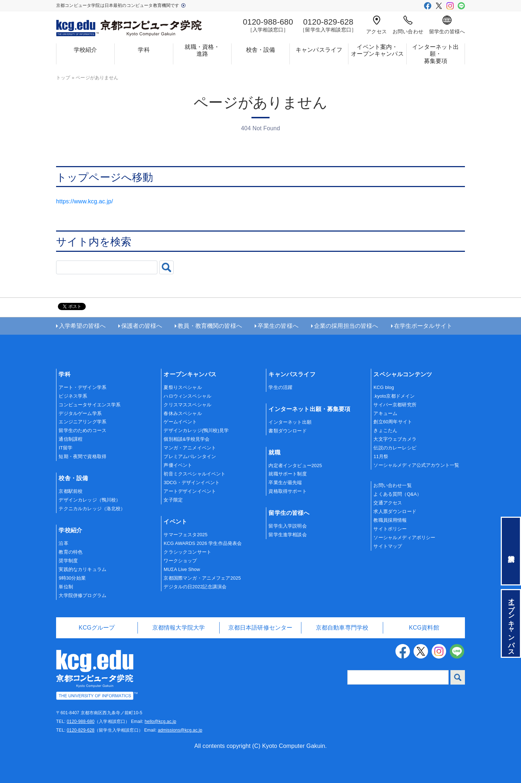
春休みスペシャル (183, 413)
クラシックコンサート (187, 552)
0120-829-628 (80, 730)
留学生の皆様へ (447, 25)
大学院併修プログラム (82, 595)
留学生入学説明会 (287, 526)
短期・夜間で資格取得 (82, 456)
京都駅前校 (70, 491)
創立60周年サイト (392, 421)
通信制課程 (70, 439)
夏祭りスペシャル (183, 387)
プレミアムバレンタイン (190, 456)
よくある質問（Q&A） (397, 494)
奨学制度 (68, 560)
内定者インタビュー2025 (295, 465)
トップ (63, 77)
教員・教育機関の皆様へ (210, 326)
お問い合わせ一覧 (392, 485)
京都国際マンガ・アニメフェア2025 (202, 578)
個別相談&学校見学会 (186, 439)
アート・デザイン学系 (82, 387)
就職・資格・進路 (202, 50)
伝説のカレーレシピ (394, 447)
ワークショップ (180, 560)
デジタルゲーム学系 (80, 413)
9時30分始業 (72, 578)
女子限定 (173, 500)
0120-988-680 (80, 721)
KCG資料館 (424, 628)
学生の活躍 (280, 387)
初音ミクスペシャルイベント (194, 474)
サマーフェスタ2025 (185, 534)
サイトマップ (387, 546)
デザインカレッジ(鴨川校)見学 (196, 430)
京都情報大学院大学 (178, 628)
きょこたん (385, 430)
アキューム (385, 413)
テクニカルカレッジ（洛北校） (92, 508)
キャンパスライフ (319, 50)
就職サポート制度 (287, 474)
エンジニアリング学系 (82, 421)
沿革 (63, 543)
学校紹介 (85, 50)
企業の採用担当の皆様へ (346, 326)
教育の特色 (70, 552)
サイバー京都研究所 (394, 404)
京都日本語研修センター (260, 628)
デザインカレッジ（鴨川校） (89, 500)
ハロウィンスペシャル (187, 396)
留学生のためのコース (82, 430)
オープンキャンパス (190, 374)
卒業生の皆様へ (278, 326)
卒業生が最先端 (285, 482)
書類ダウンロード (287, 430)
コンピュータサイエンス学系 (89, 404)
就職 (274, 452)
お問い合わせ (408, 25)
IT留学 (65, 447)
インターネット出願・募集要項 (435, 54)
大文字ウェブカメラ (394, 439)
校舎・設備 (260, 50)
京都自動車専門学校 (342, 628)
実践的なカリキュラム (82, 569)
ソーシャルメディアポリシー (404, 537)
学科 (143, 50)
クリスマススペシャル (187, 404)
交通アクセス (387, 502)
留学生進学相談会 (287, 534)
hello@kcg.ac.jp (160, 721)
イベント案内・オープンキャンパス (377, 50)
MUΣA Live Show (182, 569)
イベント (175, 522)
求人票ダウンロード (394, 511)
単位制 (66, 586)
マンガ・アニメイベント (190, 447)
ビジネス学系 (73, 396)
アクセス (376, 25)
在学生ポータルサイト (423, 326)
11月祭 (380, 456)
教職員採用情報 (390, 520)
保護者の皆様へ (141, 326)
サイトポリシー (390, 529)
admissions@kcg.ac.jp (180, 730)
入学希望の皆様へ (82, 326)
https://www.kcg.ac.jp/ (84, 201)
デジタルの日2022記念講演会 (195, 586)
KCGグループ (97, 628)
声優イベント (178, 465)
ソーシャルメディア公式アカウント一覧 (416, 465)
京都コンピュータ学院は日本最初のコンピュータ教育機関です (121, 5)
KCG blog (383, 387)
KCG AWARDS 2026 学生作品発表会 (203, 543)
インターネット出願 (289, 422)
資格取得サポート (287, 491)
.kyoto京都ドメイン (394, 396)
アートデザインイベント (190, 491)
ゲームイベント (180, 421)
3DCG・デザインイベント (192, 482)
